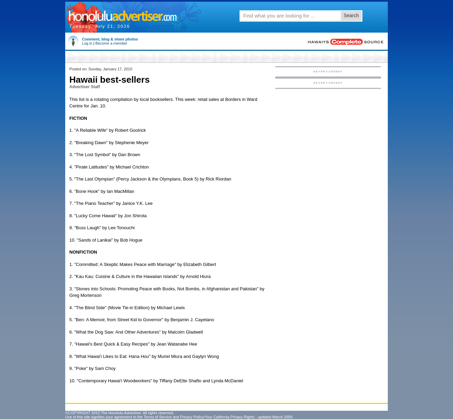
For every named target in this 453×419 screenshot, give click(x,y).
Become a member (111, 43)
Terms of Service (157, 417)
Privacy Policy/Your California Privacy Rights (217, 417)
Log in (87, 43)
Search (351, 15)
